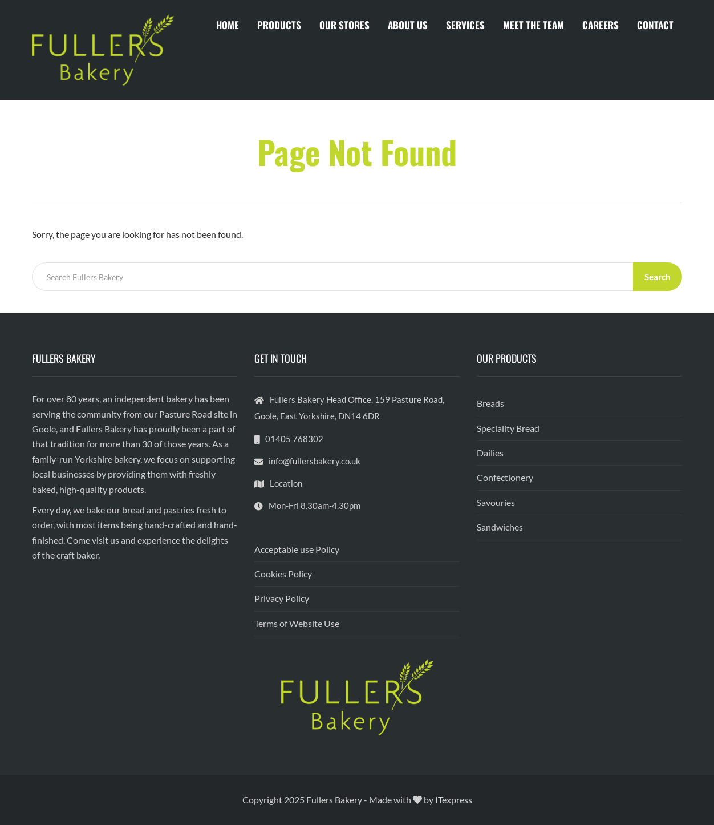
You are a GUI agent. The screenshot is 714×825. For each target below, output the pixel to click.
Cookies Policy (283, 573)
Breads (490, 403)
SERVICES (465, 25)
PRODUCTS (279, 25)
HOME (227, 25)
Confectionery (505, 477)
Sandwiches (500, 526)
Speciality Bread (508, 428)
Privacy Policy (281, 598)
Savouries (496, 502)
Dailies (490, 452)
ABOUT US (408, 25)
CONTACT (655, 25)
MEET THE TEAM (533, 25)
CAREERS (600, 25)
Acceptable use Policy (296, 549)
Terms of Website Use (296, 623)
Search (657, 277)
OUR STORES (344, 25)
